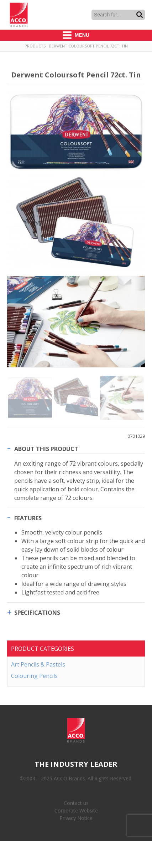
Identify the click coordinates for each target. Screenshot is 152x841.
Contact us (76, 803)
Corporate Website (76, 810)
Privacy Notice (76, 818)
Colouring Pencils (34, 676)
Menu (76, 35)
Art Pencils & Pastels (38, 664)
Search (139, 14)
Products (35, 46)
